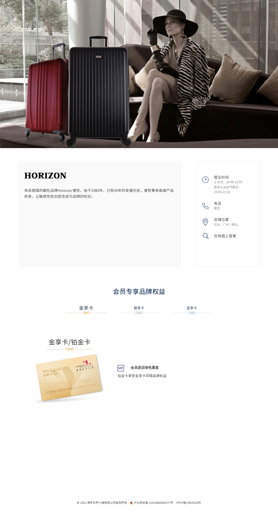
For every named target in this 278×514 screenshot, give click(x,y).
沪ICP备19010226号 (188, 502)
